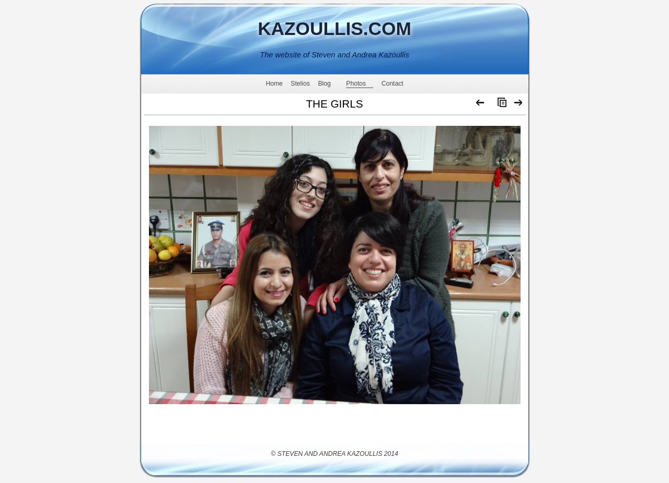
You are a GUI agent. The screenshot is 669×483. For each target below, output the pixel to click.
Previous (480, 105)
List (500, 105)
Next (518, 105)
